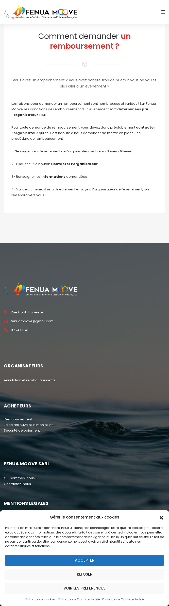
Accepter (84, 560)
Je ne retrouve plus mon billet (28, 424)
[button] (161, 517)
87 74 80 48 (20, 330)
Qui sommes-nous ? (21, 478)
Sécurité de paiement (22, 430)
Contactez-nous (17, 484)
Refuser (84, 574)
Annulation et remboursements (29, 380)
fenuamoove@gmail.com (32, 321)
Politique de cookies (40, 599)
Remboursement (18, 419)
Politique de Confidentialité (79, 599)
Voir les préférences (84, 588)
